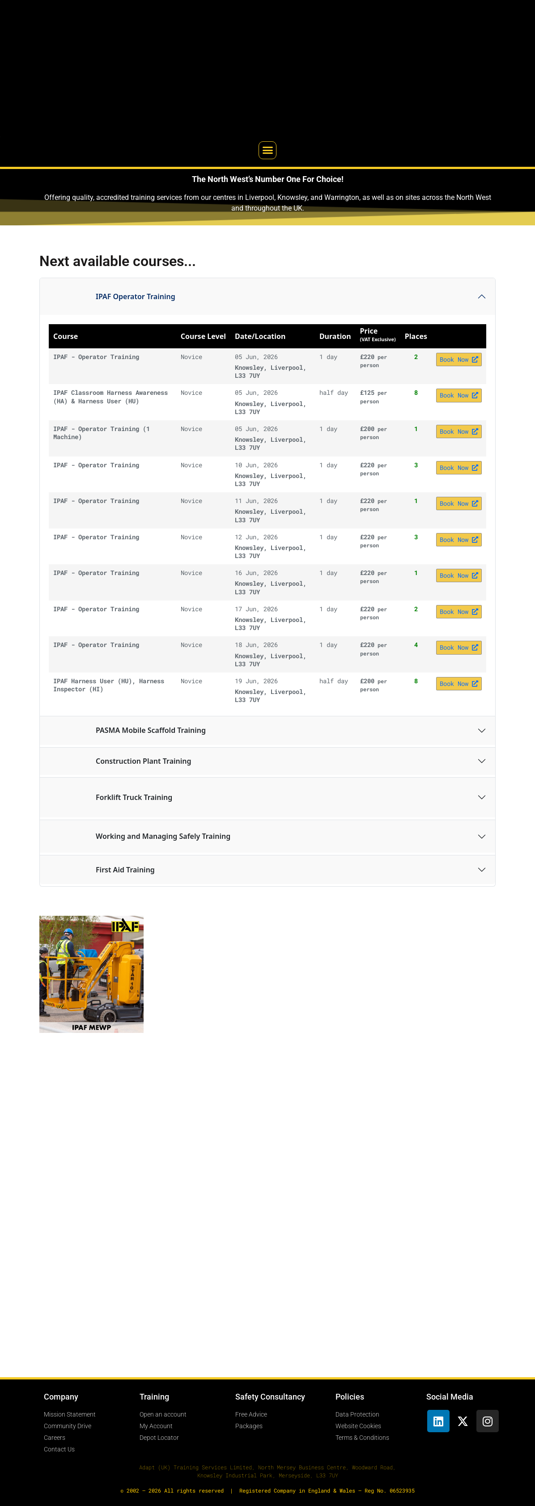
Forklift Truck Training (110, 797)
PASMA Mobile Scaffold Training (127, 730)
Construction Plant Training (120, 761)
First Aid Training (102, 870)
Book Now (459, 359)
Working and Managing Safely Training (139, 836)
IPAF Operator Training (112, 296)
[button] (267, 150)
